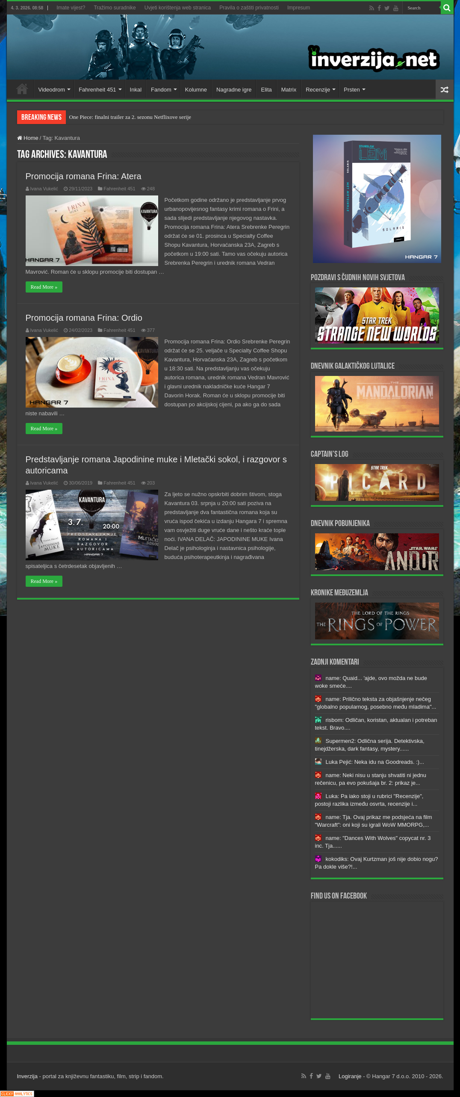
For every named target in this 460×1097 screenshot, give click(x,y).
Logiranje (350, 1076)
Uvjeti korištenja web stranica (177, 8)
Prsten (352, 89)
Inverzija (27, 1076)
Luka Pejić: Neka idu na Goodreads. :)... (375, 762)
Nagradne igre (233, 89)
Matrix (288, 89)
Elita (266, 89)
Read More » (44, 287)
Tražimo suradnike (115, 8)
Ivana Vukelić (44, 188)
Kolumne (196, 89)
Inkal (136, 89)
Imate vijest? (70, 8)
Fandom (161, 89)
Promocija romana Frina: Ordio (84, 317)
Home (22, 89)
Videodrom (51, 89)
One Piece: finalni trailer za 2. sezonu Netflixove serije (130, 117)
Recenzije (318, 89)
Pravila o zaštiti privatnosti (249, 8)
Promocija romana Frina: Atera (84, 176)
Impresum (298, 8)
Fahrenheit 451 (97, 89)
